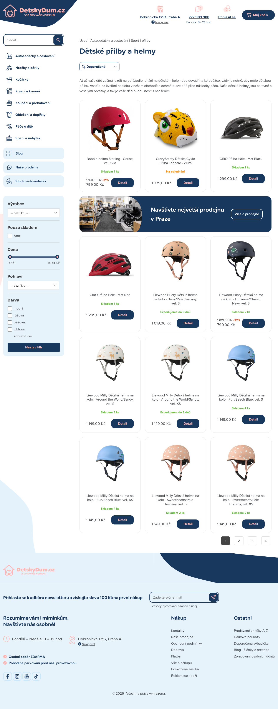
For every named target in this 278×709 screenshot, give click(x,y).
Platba (175, 656)
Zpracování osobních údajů (254, 656)
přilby (146, 40)
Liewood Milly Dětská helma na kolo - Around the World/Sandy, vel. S (110, 399)
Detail (122, 182)
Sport (135, 40)
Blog (19, 153)
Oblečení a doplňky (30, 114)
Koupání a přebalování (32, 102)
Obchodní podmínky (186, 643)
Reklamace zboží (184, 675)
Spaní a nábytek (28, 138)
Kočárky (21, 79)
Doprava (177, 649)
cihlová (19, 329)
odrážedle (135, 80)
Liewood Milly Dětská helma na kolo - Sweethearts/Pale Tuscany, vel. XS (241, 499)
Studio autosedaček (30, 181)
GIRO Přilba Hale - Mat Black (241, 158)
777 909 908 (199, 17)
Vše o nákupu (181, 662)
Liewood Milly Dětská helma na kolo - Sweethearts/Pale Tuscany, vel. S (175, 499)
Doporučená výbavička (251, 643)
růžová (19, 315)
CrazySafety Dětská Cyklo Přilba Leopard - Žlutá (175, 160)
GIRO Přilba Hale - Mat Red (110, 294)
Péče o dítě (24, 126)
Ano (17, 235)
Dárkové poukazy (247, 636)
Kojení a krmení (27, 91)
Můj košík (260, 14)
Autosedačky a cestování (35, 55)
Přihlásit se (227, 17)
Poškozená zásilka (185, 669)
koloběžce (212, 80)
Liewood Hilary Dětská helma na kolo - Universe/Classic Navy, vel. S (241, 298)
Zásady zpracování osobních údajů (175, 606)
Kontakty (177, 630)
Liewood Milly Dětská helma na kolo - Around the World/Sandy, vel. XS (175, 399)
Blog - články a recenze (251, 649)
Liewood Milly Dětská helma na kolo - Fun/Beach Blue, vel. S (241, 397)
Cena (13, 249)
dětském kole (168, 80)
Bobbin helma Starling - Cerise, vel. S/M (110, 160)
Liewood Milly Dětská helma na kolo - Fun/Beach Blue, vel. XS (110, 497)
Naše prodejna (26, 167)
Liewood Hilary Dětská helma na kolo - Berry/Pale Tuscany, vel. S (175, 298)
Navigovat (162, 22)
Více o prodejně (247, 213)
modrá (18, 308)
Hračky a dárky (27, 67)
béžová (19, 322)
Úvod (83, 40)
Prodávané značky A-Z (251, 630)
